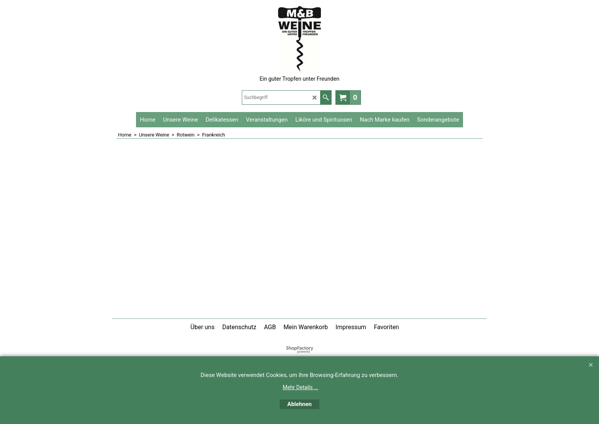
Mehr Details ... (300, 387)
